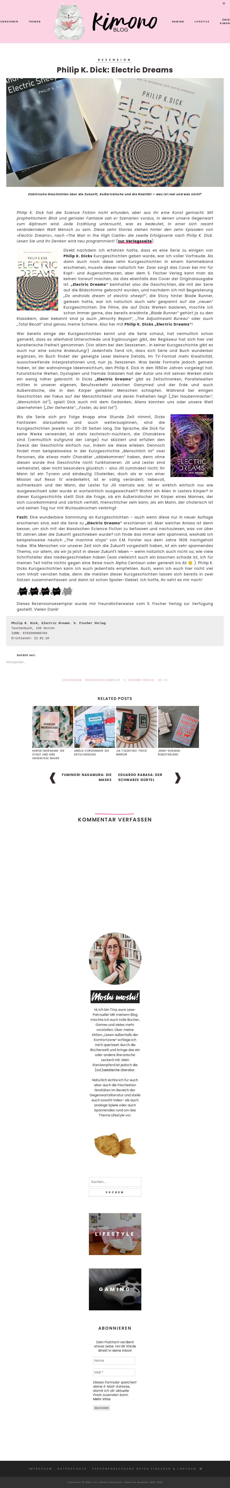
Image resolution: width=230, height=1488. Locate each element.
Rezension (115, 60)
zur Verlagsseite (135, 241)
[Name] (114, 1360)
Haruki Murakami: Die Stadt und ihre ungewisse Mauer (48, 754)
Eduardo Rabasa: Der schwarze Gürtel (140, 777)
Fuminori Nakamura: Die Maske (87, 777)
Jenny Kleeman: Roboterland (169, 752)
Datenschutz (72, 1468)
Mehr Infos (101, 1399)
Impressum (41, 1468)
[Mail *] (114, 1372)
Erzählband (72, 680)
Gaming (178, 21)
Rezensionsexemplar (102, 680)
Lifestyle (202, 21)
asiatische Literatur (119, 1070)
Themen (35, 21)
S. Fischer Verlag (139, 680)
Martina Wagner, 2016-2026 (144, 1482)
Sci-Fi (163, 680)
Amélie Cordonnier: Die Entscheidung (91, 752)
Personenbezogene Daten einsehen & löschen (144, 1468)
